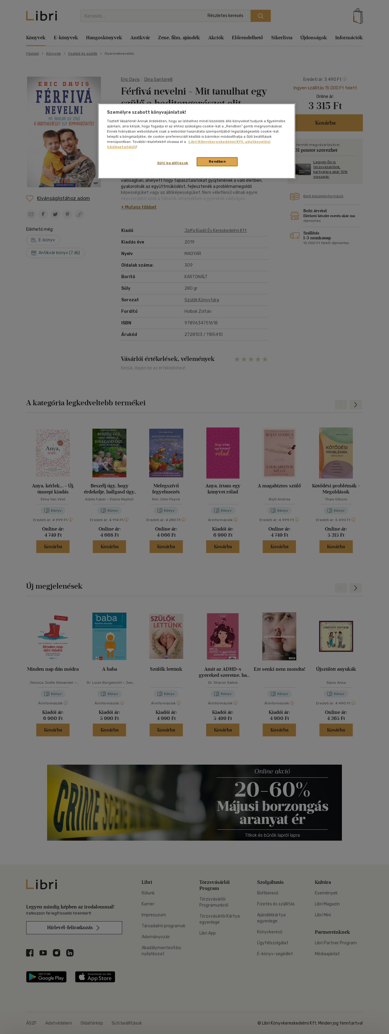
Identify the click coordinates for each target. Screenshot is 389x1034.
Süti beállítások (172, 163)
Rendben (217, 161)
